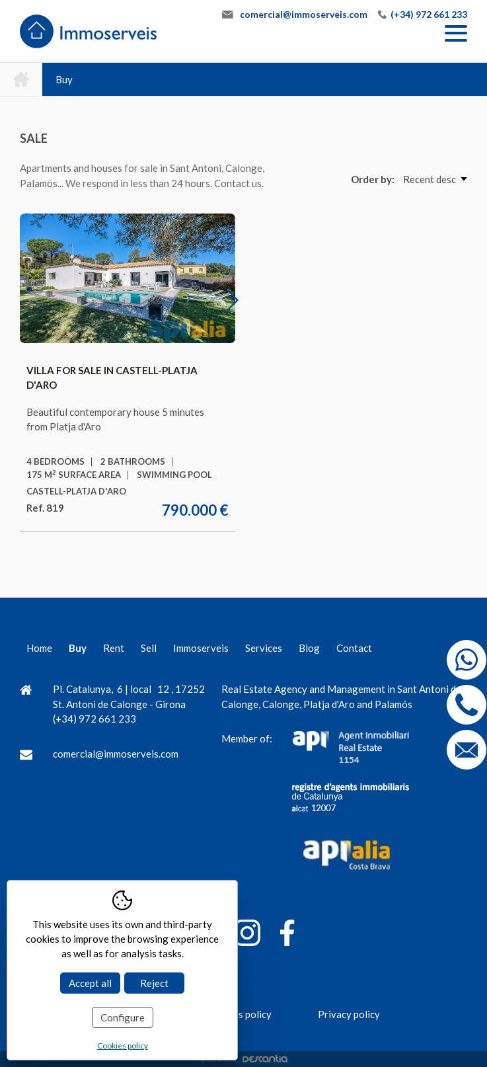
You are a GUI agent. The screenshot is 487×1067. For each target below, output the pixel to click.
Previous (46, 299)
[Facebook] (287, 935)
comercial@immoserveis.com (303, 14)
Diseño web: (243, 1059)
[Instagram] (247, 935)
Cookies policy (122, 1045)
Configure (122, 1017)
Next (240, 299)
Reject (154, 983)
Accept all (90, 983)
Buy (64, 79)
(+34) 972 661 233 (429, 14)
